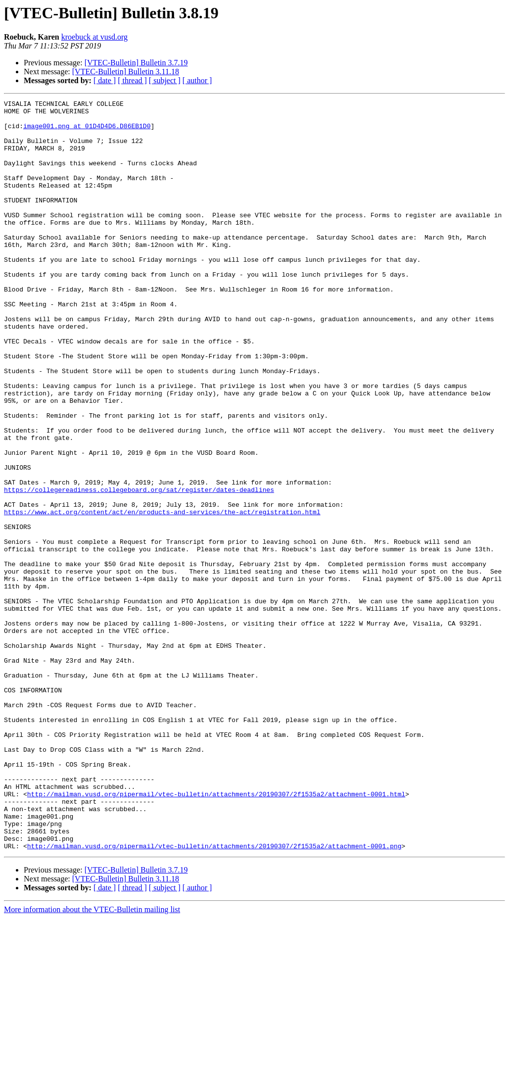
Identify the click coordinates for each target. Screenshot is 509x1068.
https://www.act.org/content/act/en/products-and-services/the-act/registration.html (162, 594)
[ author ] (197, 80)
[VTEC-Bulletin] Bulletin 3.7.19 (136, 62)
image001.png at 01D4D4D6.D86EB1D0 (86, 131)
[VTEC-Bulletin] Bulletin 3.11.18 (125, 71)
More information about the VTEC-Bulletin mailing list (92, 1059)
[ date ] (104, 80)
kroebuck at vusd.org (94, 37)
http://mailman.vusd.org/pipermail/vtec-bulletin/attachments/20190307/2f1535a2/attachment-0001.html (216, 933)
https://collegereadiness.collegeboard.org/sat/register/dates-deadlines (139, 568)
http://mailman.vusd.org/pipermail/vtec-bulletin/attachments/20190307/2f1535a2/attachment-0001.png (214, 995)
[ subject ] (165, 80)
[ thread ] (132, 80)
